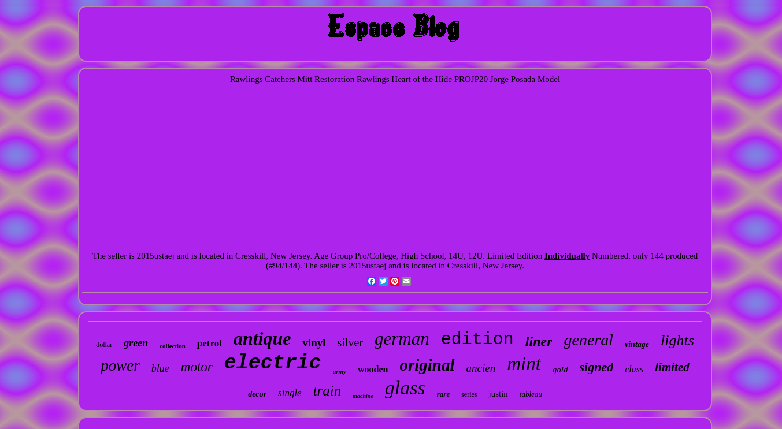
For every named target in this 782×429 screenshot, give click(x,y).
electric (272, 363)
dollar (104, 345)
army (339, 371)
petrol (209, 343)
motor (197, 367)
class (634, 369)
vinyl (313, 343)
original (426, 365)
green (136, 343)
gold (560, 369)
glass (405, 387)
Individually (567, 255)
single (290, 392)
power (120, 365)
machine (363, 396)
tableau (531, 394)
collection (173, 345)
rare (443, 394)
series (469, 394)
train (327, 390)
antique (262, 338)
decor (257, 394)
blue (160, 368)
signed (597, 367)
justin (497, 393)
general (588, 340)
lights (677, 340)
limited (672, 367)
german (402, 339)
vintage (637, 344)
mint (524, 363)
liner (539, 341)
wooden (373, 369)
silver (350, 342)
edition (477, 339)
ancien (481, 368)
